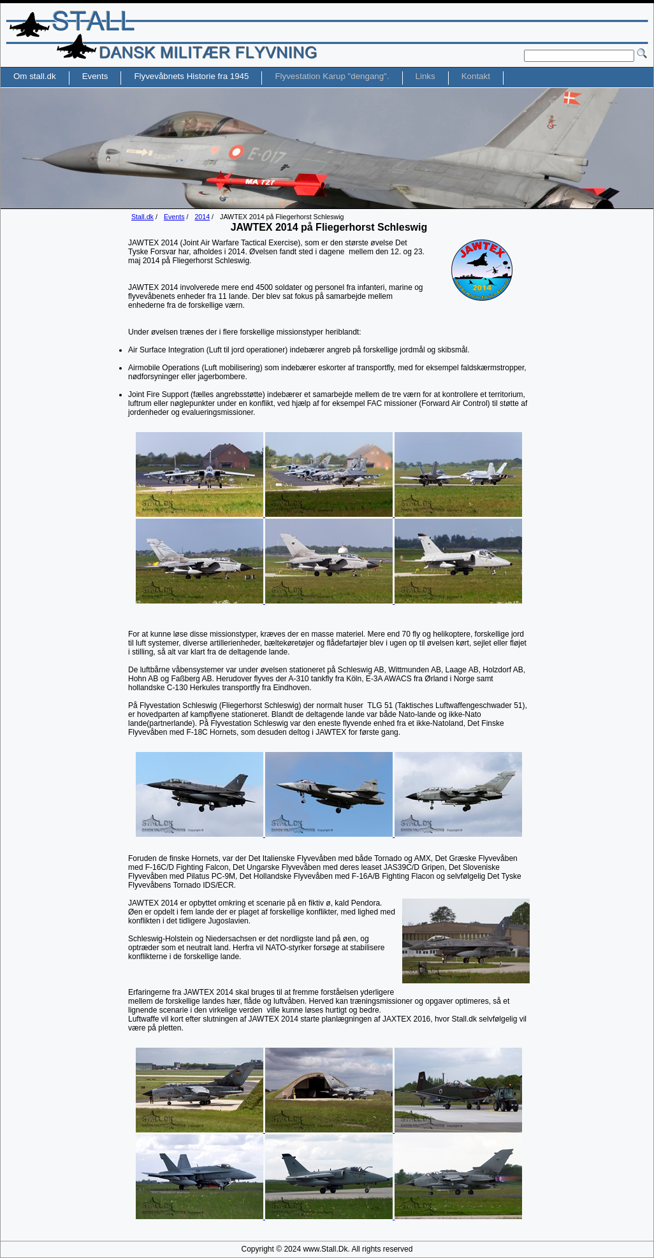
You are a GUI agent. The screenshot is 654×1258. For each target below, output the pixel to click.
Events (174, 217)
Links (425, 76)
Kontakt (475, 76)
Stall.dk (142, 217)
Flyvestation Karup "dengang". (332, 76)
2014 (202, 217)
